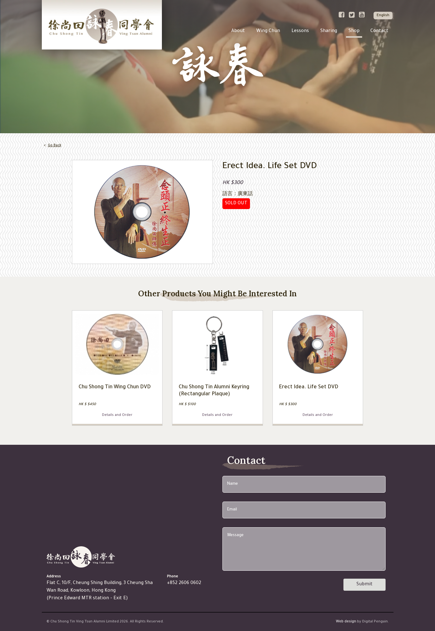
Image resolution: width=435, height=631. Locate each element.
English (383, 16)
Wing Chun (268, 31)
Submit (364, 584)
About (238, 31)
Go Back (54, 146)
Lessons (300, 31)
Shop (354, 31)
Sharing (328, 31)
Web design (346, 622)
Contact (379, 31)
